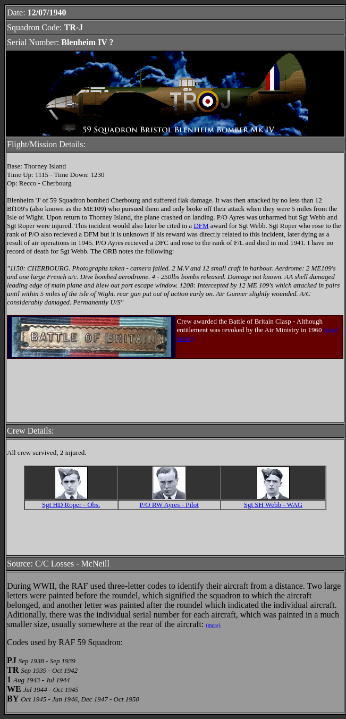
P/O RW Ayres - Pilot (169, 505)
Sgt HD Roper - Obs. (71, 505)
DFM (200, 226)
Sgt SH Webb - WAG (273, 505)
